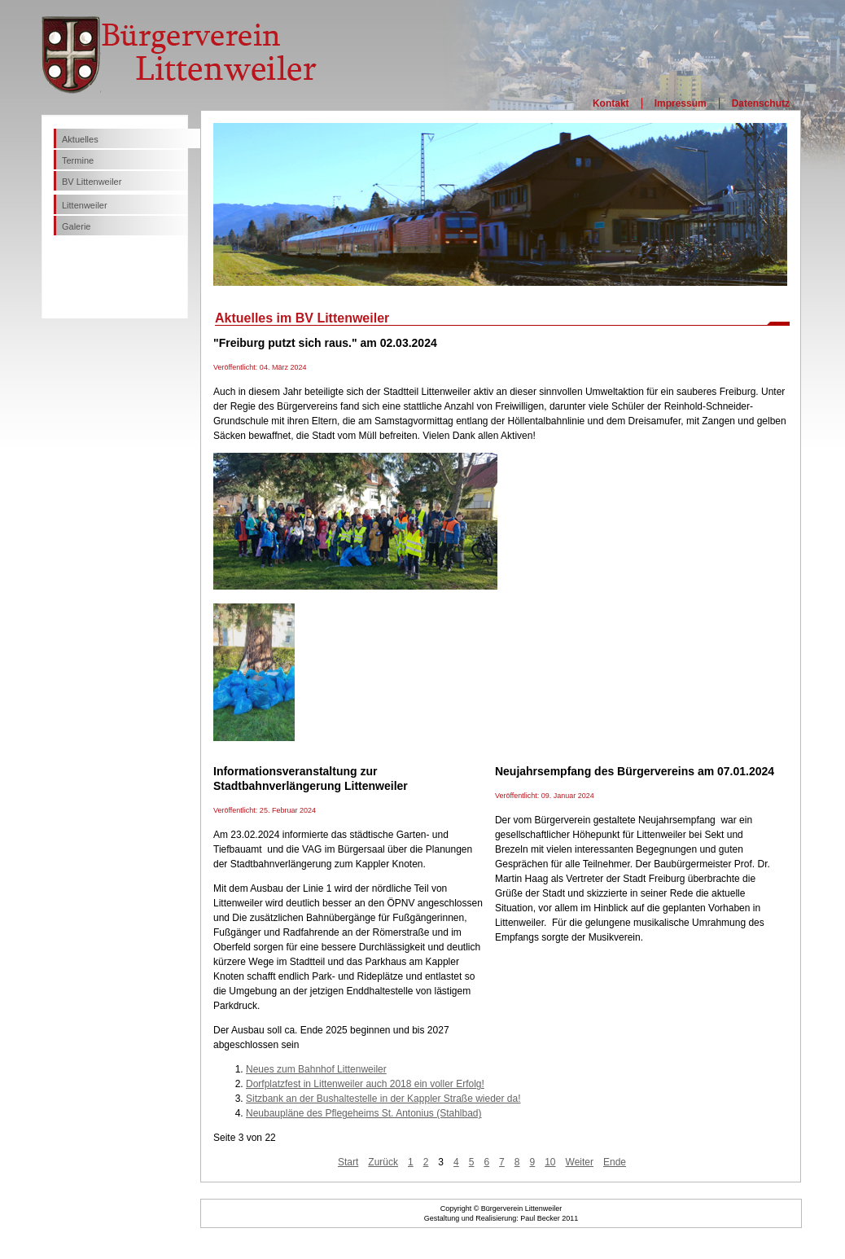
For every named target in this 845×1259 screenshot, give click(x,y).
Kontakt (611, 103)
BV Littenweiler (91, 181)
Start (348, 1162)
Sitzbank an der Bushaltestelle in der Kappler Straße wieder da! (383, 1098)
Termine (78, 160)
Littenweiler (84, 205)
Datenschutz (761, 103)
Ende (614, 1162)
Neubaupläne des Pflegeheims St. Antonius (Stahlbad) (364, 1113)
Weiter (579, 1162)
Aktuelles (80, 139)
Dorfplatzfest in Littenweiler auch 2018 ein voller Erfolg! (365, 1084)
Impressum (681, 103)
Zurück (383, 1162)
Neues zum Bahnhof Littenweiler (316, 1069)
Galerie (76, 226)
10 (550, 1162)
